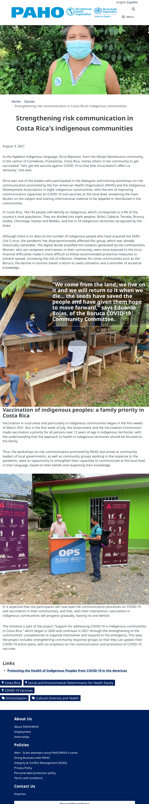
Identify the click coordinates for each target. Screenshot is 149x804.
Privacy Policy (23, 768)
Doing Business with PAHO (32, 758)
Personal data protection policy (35, 773)
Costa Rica (12, 683)
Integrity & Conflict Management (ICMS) (40, 763)
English (121, 2)
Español (132, 2)
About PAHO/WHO (26, 727)
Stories (29, 101)
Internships (21, 737)
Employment (22, 732)
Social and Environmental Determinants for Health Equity (70, 683)
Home (16, 101)
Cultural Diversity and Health (57, 698)
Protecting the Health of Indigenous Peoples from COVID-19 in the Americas (67, 670)
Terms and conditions (28, 778)
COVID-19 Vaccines (19, 690)
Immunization (16, 698)
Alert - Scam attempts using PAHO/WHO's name (46, 753)
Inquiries (20, 794)
